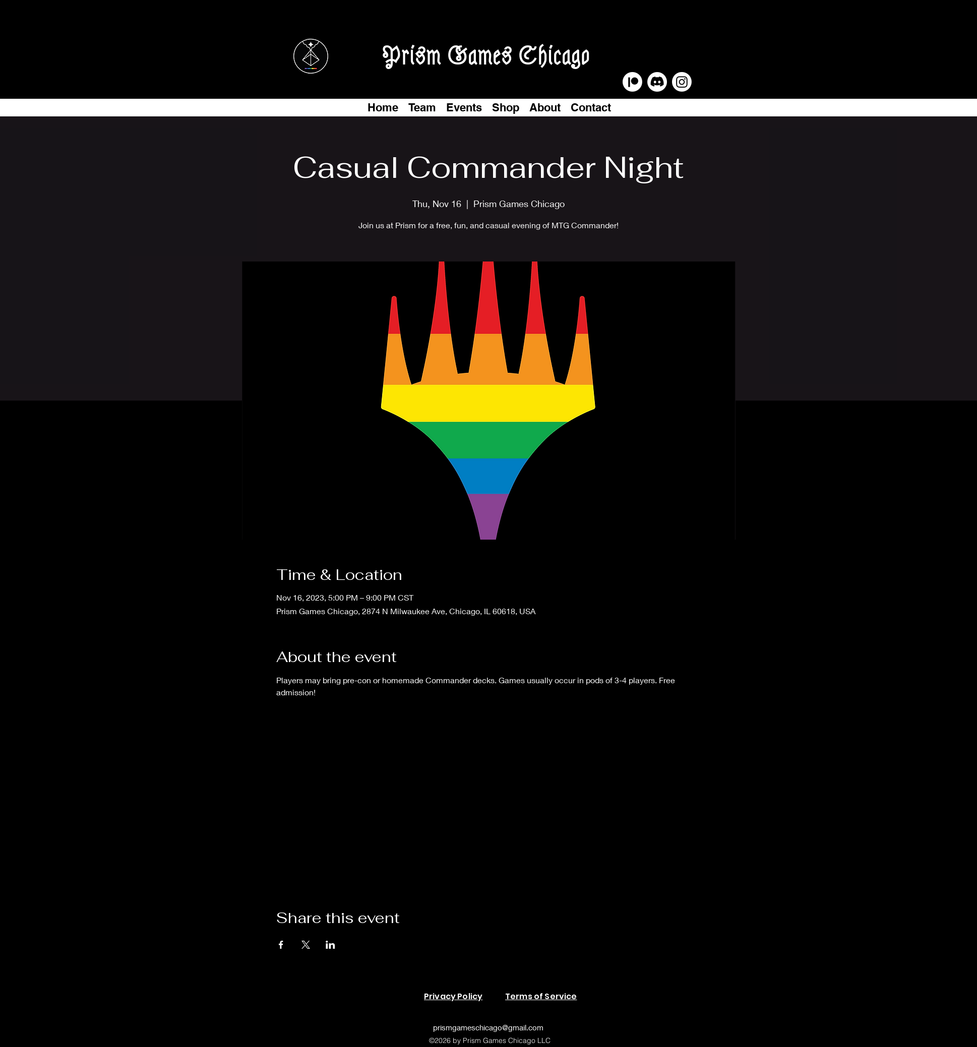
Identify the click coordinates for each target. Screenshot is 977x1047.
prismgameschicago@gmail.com (488, 1027)
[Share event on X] (306, 945)
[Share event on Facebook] (281, 945)
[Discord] (657, 82)
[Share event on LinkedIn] (330, 945)
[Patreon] (632, 82)
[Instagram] (682, 82)
